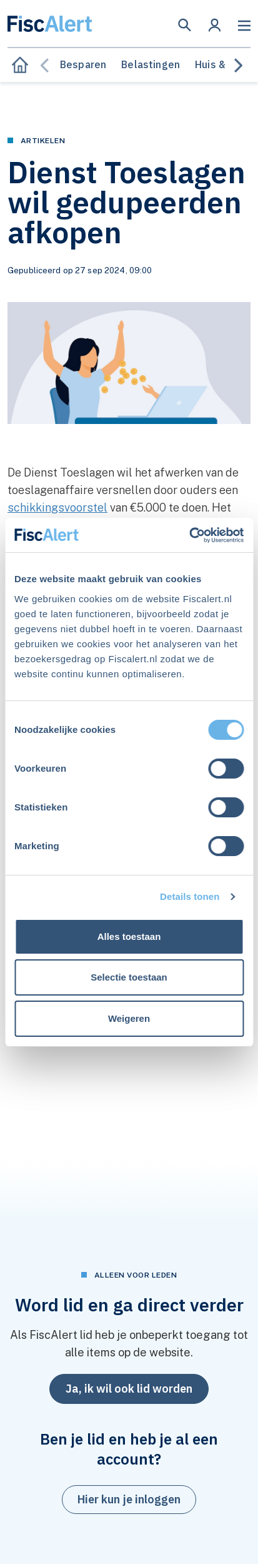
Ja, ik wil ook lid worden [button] (129, 1388)
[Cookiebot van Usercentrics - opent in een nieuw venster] (189, 535)
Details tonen (189, 896)
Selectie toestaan (129, 977)
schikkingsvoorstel (57, 507)
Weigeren (129, 1018)
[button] (184, 25)
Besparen (83, 64)
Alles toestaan (129, 936)
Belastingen (150, 64)
